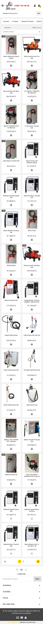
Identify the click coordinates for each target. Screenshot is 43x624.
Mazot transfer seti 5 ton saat (32, 57)
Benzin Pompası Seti (11, 300)
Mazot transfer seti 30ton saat (11, 92)
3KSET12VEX (32, 230)
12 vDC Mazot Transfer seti (32, 127)
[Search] (21, 13)
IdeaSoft (10, 622)
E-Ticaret (17, 622)
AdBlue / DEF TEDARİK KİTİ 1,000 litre (11, 440)
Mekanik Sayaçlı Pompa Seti (11, 510)
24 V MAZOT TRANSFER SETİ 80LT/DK (31, 92)
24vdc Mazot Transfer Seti (11, 161)
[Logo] (18, 5)
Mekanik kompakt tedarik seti (11, 196)
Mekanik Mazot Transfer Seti (11, 545)
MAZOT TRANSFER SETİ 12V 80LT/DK (11, 127)
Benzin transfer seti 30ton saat (32, 266)
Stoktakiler (7, 27)
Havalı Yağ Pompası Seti (11, 370)
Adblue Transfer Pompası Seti (32, 440)
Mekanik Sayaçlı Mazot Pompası (32, 510)
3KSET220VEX (11, 265)
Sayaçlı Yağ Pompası (11, 335)
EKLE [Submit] (37, 579)
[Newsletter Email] (21, 578)
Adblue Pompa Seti (11, 474)
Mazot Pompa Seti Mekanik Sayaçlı (32, 161)
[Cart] (39, 5)
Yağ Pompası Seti (31, 405)
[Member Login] (35, 5)
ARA (38, 13)
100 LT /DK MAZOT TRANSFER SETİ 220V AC (32, 475)
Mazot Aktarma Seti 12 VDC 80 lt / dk (32, 545)
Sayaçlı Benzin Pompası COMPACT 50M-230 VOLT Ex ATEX (32, 301)
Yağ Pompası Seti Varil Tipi (32, 335)
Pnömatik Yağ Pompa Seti (32, 370)
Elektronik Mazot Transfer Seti (32, 196)
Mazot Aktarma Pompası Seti (11, 231)
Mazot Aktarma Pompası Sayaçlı (11, 57)
